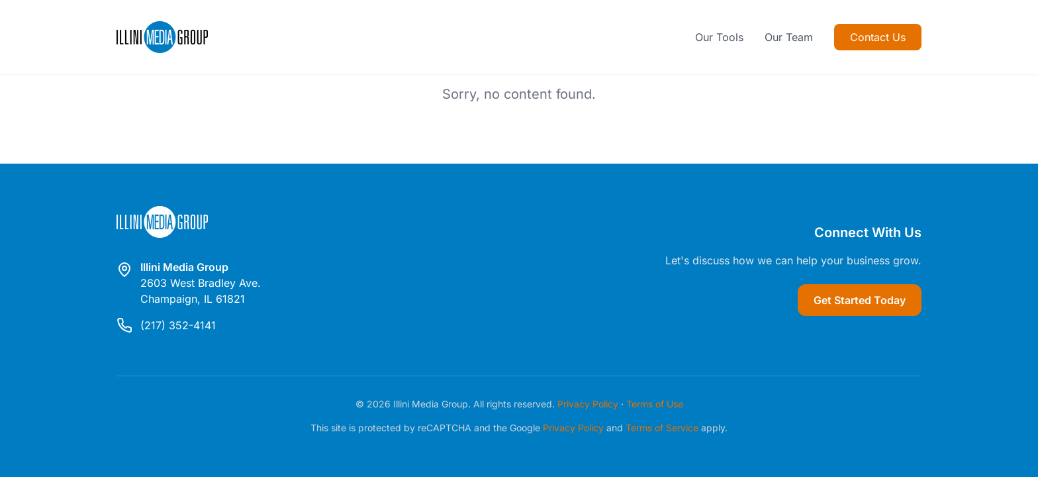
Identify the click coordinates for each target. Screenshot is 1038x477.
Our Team (789, 37)
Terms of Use (654, 403)
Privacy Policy (587, 403)
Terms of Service (662, 427)
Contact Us (878, 37)
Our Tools (719, 37)
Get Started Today (860, 300)
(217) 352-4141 (178, 325)
